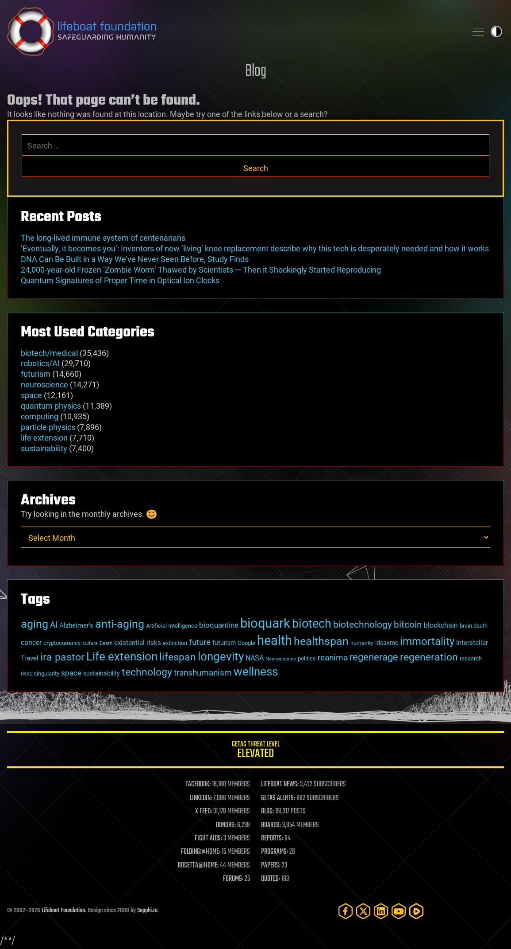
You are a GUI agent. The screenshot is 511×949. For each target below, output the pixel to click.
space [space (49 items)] (71, 672)
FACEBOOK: (198, 784)
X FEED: (203, 811)
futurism (35, 374)
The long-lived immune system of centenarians (103, 237)
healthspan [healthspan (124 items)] (321, 641)
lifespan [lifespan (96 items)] (177, 657)
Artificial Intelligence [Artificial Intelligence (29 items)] (171, 625)
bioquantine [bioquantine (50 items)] (218, 625)
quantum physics (51, 405)
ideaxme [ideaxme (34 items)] (386, 642)
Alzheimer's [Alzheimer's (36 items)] (76, 625)
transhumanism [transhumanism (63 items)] (203, 673)
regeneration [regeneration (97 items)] (429, 657)
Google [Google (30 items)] (246, 643)
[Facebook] (345, 911)
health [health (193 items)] (274, 640)
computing (39, 416)
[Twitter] (363, 911)
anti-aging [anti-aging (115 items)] (119, 623)
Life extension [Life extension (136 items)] (122, 656)
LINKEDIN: (201, 798)
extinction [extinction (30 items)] (175, 643)
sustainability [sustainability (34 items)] (101, 673)
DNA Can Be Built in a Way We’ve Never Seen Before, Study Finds (135, 259)
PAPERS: (270, 865)
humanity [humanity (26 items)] (361, 643)
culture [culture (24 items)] (90, 643)
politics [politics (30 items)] (307, 658)
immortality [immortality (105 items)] (427, 641)
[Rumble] (416, 911)
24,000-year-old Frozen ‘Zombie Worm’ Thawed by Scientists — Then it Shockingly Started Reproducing (201, 269)
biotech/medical (49, 353)
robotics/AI (40, 363)
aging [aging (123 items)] (34, 623)
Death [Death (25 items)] (106, 643)
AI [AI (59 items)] (54, 625)
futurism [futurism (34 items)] (224, 642)
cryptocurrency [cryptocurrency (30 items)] (62, 643)
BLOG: (267, 811)
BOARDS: (271, 825)
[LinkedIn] (381, 911)
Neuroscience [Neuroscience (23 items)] (280, 659)
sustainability (44, 448)
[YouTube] (399, 911)
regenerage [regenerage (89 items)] (374, 657)
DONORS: (226, 825)
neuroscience (44, 384)
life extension (44, 437)
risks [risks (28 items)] (26, 674)
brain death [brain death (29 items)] (474, 625)
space (31, 395)
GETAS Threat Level (255, 751)
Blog (255, 71)
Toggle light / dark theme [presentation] (496, 31)
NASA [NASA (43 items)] (255, 658)
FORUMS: (233, 879)
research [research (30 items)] (471, 658)
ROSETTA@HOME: (198, 865)
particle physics (48, 427)
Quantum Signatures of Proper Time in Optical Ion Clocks (120, 280)
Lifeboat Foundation (63, 911)
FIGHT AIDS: (208, 838)
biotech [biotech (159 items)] (311, 624)
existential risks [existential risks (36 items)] (137, 643)
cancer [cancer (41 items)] (31, 643)
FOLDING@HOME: (200, 852)
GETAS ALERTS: (278, 798)
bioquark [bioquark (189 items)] (265, 623)
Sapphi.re (147, 911)
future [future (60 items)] (200, 642)
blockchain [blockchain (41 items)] (441, 625)
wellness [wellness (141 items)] (256, 671)
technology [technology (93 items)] (147, 672)
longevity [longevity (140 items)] (221, 656)
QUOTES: (270, 879)
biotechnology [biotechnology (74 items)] (362, 624)
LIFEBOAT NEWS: (280, 784)
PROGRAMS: (274, 852)
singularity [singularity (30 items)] (46, 673)
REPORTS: (272, 838)
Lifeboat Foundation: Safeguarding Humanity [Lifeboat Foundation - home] (233, 31)
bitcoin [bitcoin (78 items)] (408, 624)
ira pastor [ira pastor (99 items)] (62, 657)
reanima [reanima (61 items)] (333, 657)
